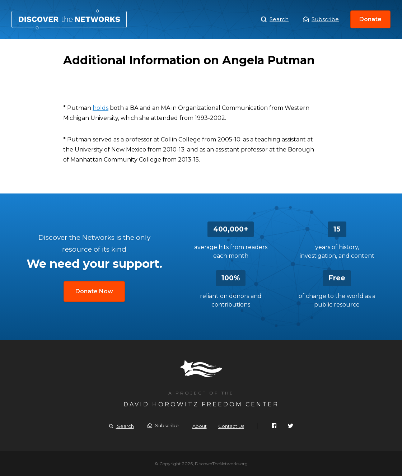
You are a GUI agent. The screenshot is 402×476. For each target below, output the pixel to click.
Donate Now (94, 291)
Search (275, 19)
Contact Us (231, 426)
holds (100, 107)
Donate (370, 19)
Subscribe (321, 19)
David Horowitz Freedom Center (201, 404)
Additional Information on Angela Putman (69, 19)
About (199, 426)
